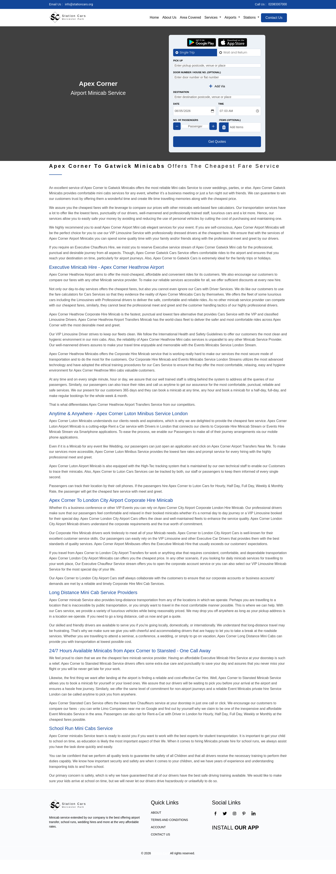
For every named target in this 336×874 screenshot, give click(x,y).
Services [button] (211, 17)
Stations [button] (250, 17)
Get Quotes (217, 156)
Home (154, 17)
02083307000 (277, 4)
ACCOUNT (158, 841)
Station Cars (160, 867)
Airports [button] (231, 17)
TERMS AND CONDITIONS (169, 834)
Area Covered (190, 17)
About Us (169, 17)
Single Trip (187, 52)
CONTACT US (160, 848)
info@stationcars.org (79, 4)
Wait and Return (235, 52)
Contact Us (274, 17)
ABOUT (156, 826)
